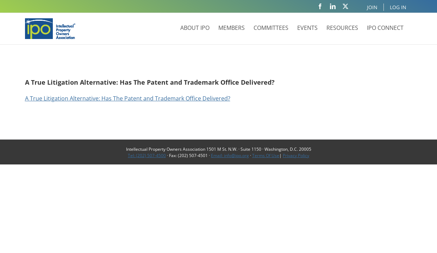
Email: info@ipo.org (230, 155)
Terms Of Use (265, 155)
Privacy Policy (296, 155)
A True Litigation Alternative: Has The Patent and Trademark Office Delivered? (127, 98)
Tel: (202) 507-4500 (147, 155)
